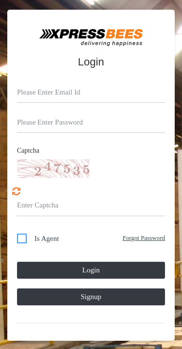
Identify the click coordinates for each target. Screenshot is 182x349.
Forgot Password (143, 237)
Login (91, 270)
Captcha (28, 150)
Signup (91, 297)
